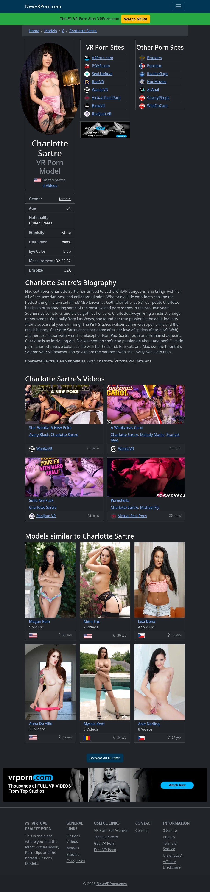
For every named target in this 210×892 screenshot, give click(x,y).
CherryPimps (158, 97)
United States (40, 223)
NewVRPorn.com (43, 6)
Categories (76, 860)
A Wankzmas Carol (127, 427)
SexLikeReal (102, 73)
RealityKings (157, 73)
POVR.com (101, 65)
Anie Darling (149, 723)
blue (67, 251)
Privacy (169, 836)
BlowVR (98, 105)
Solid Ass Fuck (41, 500)
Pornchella (120, 500)
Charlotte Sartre (64, 434)
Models (73, 847)
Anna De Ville (40, 723)
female (65, 198)
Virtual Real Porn (106, 97)
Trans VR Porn (106, 836)
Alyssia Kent (94, 723)
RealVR (98, 81)
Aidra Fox (92, 621)
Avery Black (39, 434)
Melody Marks (152, 434)
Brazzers (154, 57)
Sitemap (170, 830)
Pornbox (154, 65)
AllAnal (153, 89)
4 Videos (50, 185)
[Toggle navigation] (178, 6)
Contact (142, 830)
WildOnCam (157, 105)
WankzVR (100, 89)
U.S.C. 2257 (172, 855)
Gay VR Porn (104, 843)
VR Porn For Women (111, 830)
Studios (73, 854)
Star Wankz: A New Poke (50, 427)
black (66, 241)
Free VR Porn (105, 849)
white (66, 232)
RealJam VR (101, 113)
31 (69, 208)
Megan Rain (39, 621)
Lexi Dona (146, 621)
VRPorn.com (102, 57)
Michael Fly (149, 507)
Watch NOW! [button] (135, 19)
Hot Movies (156, 81)
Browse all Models (105, 757)
